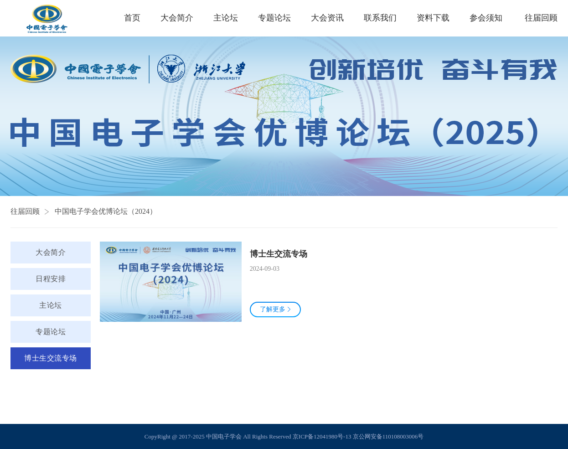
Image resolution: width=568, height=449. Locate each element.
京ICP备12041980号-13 (322, 436)
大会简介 (176, 17)
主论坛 (225, 17)
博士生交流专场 (50, 358)
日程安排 (51, 279)
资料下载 (433, 17)
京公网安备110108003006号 (388, 436)
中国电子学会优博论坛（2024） (106, 211)
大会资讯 (327, 17)
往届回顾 (25, 211)
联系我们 (380, 17)
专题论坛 (274, 17)
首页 (132, 17)
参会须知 (486, 17)
